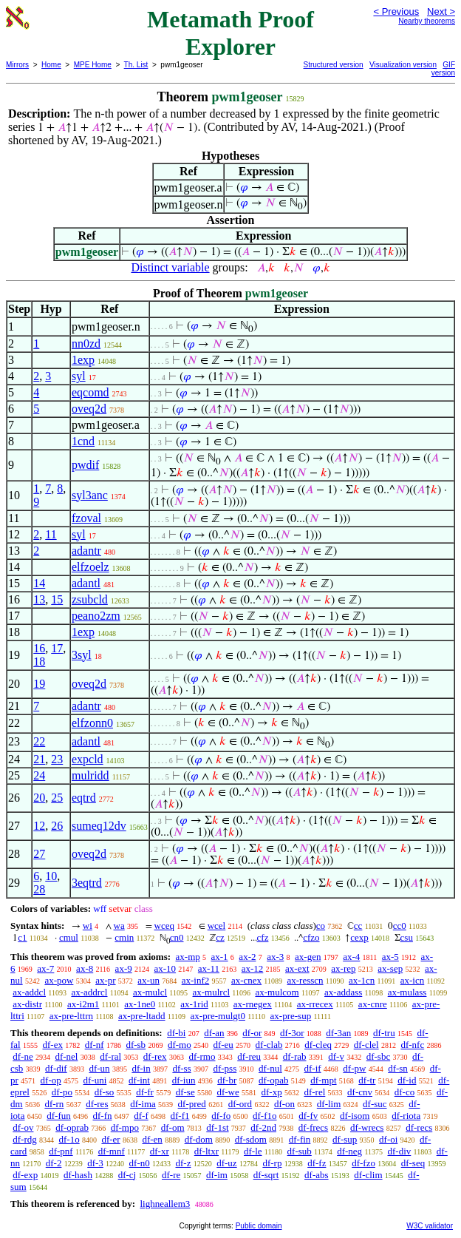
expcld (87, 759)
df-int (139, 1080)
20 (39, 797)
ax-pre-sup (291, 1015)
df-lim (329, 1103)
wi (87, 925)
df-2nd (263, 1127)
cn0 (177, 937)
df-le (253, 1151)
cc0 (399, 925)
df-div (400, 1151)
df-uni (95, 1080)
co (320, 925)
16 (39, 648)
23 (57, 759)
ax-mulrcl (211, 992)
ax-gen (308, 956)
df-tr (366, 1080)
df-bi (176, 1032)
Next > (441, 11)
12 (39, 825)
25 (57, 797)
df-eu (223, 1044)
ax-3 (275, 956)
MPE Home (93, 65)
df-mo (179, 1044)
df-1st (217, 1127)
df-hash (78, 1174)
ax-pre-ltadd (141, 1015)
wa (119, 925)
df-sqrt (266, 1174)
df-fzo (363, 1162)
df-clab (269, 1044)
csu (406, 937)
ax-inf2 (196, 980)
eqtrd (84, 797)
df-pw (354, 1068)
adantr (86, 550)
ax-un (148, 980)
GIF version (443, 69)
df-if (312, 1068)
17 (57, 648)
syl (79, 376)
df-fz (316, 1162)
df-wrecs (366, 1127)
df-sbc (378, 1056)
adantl (86, 583)
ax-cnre (372, 1003)
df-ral (110, 1056)
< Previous (396, 11)
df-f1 (180, 1115)
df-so (105, 1091)
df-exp (25, 1174)
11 (50, 534)
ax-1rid (194, 1003)
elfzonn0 (92, 723)
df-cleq (318, 1044)
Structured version (333, 65)
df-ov (23, 1127)
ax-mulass (407, 992)
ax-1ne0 (139, 1003)
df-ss (181, 1068)
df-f (141, 1115)
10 (51, 876)
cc (358, 925)
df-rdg (25, 1139)
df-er (110, 1139)
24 (39, 775)
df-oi (388, 1139)
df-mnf (111, 1151)
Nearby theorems (426, 21)
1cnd (83, 441)
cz (220, 937)
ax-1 (219, 956)
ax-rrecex (315, 1003)
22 (39, 741)
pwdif (85, 465)
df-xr (159, 1151)
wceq (164, 925)
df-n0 (139, 1162)
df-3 (95, 1162)
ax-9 (123, 968)
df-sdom (251, 1139)
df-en (152, 1139)
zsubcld (90, 599)
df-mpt (323, 1080)
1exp (83, 360)
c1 (22, 937)
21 (39, 759)
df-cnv (359, 1091)
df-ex (52, 1044)
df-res (97, 1103)
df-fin (300, 1139)
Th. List (136, 65)
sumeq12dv (99, 825)
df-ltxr (206, 1151)
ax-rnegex (252, 1003)
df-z (183, 1162)
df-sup (344, 1139)
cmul (68, 937)
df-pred (192, 1103)
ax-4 (351, 956)
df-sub (299, 1151)
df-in (141, 1068)
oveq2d (89, 408)
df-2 (54, 1162)
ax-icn (412, 980)
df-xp (272, 1091)
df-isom (354, 1115)
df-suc (375, 1103)
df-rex (155, 1056)
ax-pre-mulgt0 (218, 1015)
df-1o (69, 1139)
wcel (217, 925)
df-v (336, 1056)
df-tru (384, 1032)
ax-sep (390, 968)
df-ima (143, 1103)
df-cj (127, 1174)
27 (39, 854)
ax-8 (84, 968)
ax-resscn (305, 980)
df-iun (184, 1080)
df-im (217, 1174)
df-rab (295, 1056)
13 (39, 599)
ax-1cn (362, 980)
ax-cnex (246, 980)
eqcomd (90, 392)
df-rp (271, 1162)
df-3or (292, 1032)
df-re (171, 1174)
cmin (124, 937)
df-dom (199, 1139)
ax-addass (343, 992)
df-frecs (313, 1127)
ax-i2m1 (83, 1003)
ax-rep (343, 968)
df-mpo (125, 1127)
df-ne (23, 1056)
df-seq (413, 1162)
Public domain (259, 1226)
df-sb (136, 1044)
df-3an (338, 1032)
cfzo (311, 937)
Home (51, 65)
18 (39, 661)
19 (39, 683)
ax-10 (165, 968)
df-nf (94, 1044)
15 (57, 599)
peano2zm (96, 615)
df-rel (314, 1091)
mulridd (90, 775)
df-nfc (412, 1044)
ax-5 (390, 956)
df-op (51, 1080)
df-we (227, 1091)
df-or (252, 1032)
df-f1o (265, 1115)
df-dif (56, 1068)
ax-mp (188, 956)
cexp (359, 937)
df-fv (308, 1115)
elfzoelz (90, 567)
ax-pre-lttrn (71, 1015)
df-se (185, 1091)
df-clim (368, 1174)
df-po (62, 1091)
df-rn (54, 1103)
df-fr (145, 1091)
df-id (406, 1080)
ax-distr (27, 1003)
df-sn (398, 1068)
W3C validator (429, 1226)
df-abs (316, 1174)
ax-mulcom (276, 992)
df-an (214, 1032)
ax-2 (247, 956)
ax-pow (58, 980)
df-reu (249, 1056)
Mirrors (17, 65)
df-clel (366, 1044)
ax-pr (105, 980)
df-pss (224, 1068)
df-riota (406, 1115)
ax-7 (45, 968)
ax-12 (253, 968)
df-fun (59, 1115)
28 (39, 889)
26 (57, 825)
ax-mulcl (150, 992)
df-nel (66, 1056)
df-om (173, 1127)
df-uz (226, 1162)
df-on (284, 1103)
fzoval (86, 518)
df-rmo (201, 1056)
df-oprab (72, 1127)
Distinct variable (170, 267)
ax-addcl (29, 992)
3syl (82, 655)
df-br (226, 1080)
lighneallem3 (165, 1203)
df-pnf (61, 1151)
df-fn (102, 1115)
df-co (404, 1091)
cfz (263, 937)
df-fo (220, 1115)
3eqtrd (87, 882)
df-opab (273, 1080)
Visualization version (403, 65)
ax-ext (297, 968)
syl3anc (90, 495)
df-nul (270, 1068)
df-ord (240, 1103)
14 (39, 583)
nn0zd (86, 343)
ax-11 (208, 968)
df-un (99, 1068)
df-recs (419, 1127)
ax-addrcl (89, 992)
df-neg (349, 1151)
